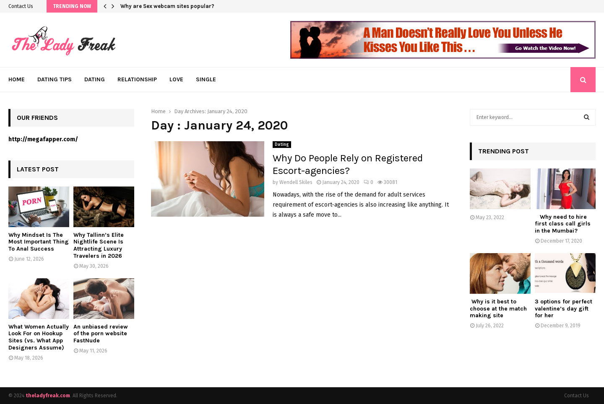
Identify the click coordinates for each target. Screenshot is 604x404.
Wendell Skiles (295, 182)
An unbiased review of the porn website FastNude (100, 333)
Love (176, 79)
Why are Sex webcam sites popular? (167, 6)
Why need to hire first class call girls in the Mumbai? (563, 224)
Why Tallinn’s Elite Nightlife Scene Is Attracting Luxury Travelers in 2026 (98, 245)
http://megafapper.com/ (43, 139)
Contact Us (20, 6)
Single (206, 79)
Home (16, 79)
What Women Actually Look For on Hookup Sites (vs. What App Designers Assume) (38, 337)
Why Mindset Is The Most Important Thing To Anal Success (38, 242)
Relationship (137, 79)
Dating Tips (54, 79)
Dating (94, 79)
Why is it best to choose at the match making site (498, 308)
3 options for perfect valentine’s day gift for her (563, 308)
